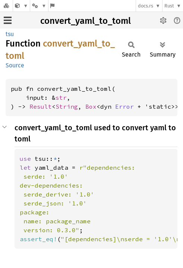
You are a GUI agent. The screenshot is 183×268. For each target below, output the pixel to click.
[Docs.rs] (6, 6)
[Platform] (39, 6)
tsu (10, 34)
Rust (169, 6)
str (61, 97)
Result (40, 106)
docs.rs (145, 6)
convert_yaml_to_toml (85, 21)
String (67, 106)
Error (124, 106)
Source (15, 65)
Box (91, 106)
